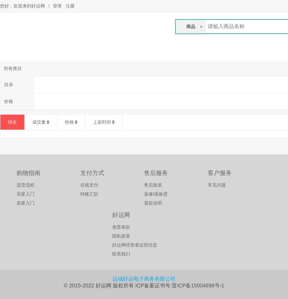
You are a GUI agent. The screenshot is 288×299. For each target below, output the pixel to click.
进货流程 (25, 185)
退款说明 (153, 203)
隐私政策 (121, 236)
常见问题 (217, 185)
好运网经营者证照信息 (134, 245)
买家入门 (25, 194)
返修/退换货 (156, 194)
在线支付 (89, 185)
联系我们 (121, 254)
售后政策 (153, 185)
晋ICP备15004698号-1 (198, 286)
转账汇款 (89, 194)
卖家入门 (25, 203)
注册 (70, 6)
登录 (57, 6)
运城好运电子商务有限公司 (144, 279)
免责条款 (121, 227)
